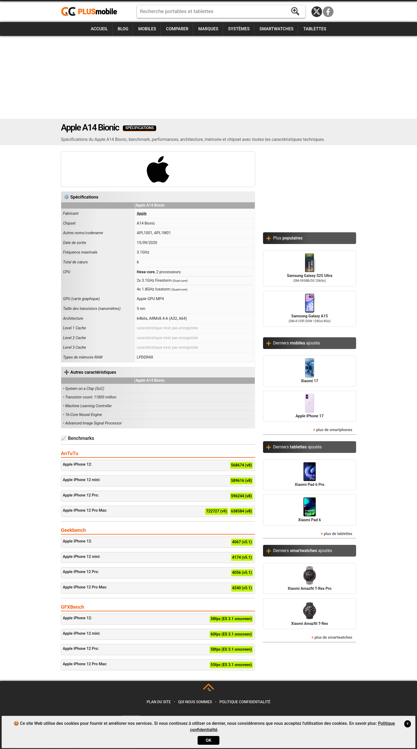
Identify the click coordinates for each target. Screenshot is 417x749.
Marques (208, 28)
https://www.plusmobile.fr (91, 12)
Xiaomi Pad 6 (309, 509)
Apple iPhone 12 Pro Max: (158, 511)
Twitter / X (316, 11)
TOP (208, 689)
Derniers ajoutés (296, 343)
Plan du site (159, 702)
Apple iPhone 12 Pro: (158, 496)
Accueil (99, 28)
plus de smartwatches (333, 637)
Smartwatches (277, 28)
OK (208, 740)
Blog (123, 28)
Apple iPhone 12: (158, 465)
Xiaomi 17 (309, 370)
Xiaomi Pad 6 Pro (309, 474)
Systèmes (239, 28)
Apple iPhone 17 (309, 406)
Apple (142, 213)
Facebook (328, 11)
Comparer (177, 28)
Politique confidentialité (244, 702)
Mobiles (147, 28)
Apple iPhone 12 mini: (158, 481)
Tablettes (314, 28)
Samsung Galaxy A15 (309, 309)
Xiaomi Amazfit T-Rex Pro (310, 578)
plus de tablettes (338, 534)
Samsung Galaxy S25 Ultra (309, 268)
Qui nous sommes (195, 702)
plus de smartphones (334, 430)
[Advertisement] (208, 77)
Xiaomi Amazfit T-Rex (309, 613)
